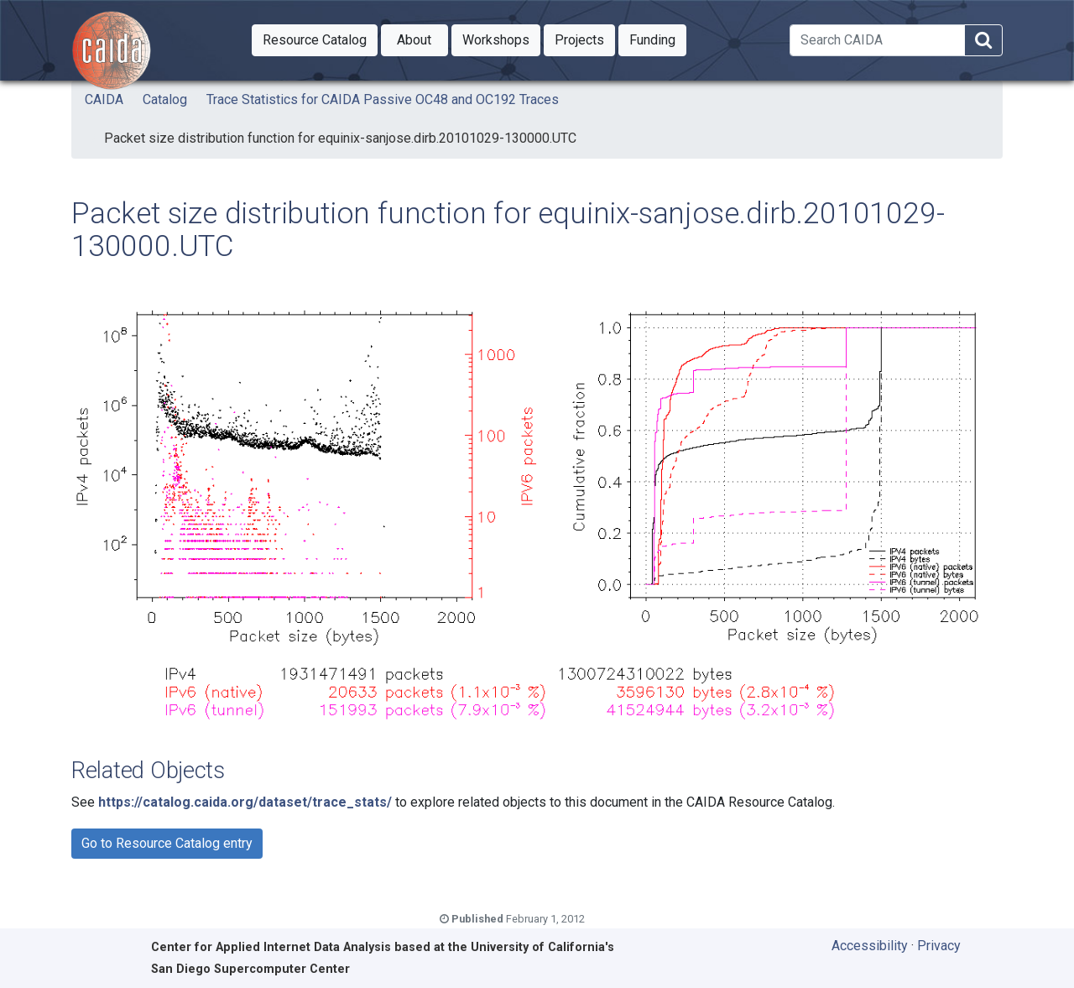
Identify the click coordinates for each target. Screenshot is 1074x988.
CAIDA (104, 99)
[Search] (877, 40)
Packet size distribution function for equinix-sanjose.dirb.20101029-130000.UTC (340, 138)
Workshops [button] (501, 38)
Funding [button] (657, 38)
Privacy (939, 946)
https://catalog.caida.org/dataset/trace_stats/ (245, 802)
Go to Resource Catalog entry (167, 843)
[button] (315, 40)
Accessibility (870, 946)
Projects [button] (585, 38)
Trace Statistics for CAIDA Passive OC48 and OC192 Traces (382, 99)
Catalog (165, 99)
